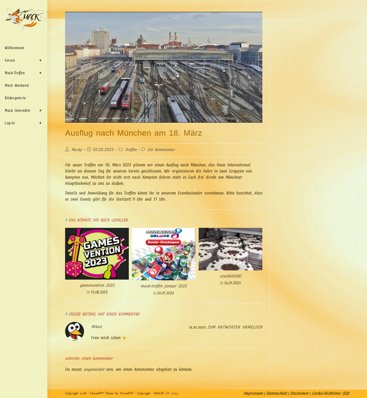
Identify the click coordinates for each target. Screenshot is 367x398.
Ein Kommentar (161, 149)
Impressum (253, 393)
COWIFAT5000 (230, 276)
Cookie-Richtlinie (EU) (330, 393)
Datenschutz (276, 393)
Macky (76, 149)
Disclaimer (299, 393)
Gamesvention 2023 (97, 285)
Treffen (131, 149)
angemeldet (94, 369)
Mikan (96, 326)
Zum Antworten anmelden (234, 327)
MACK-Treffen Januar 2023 (164, 286)
